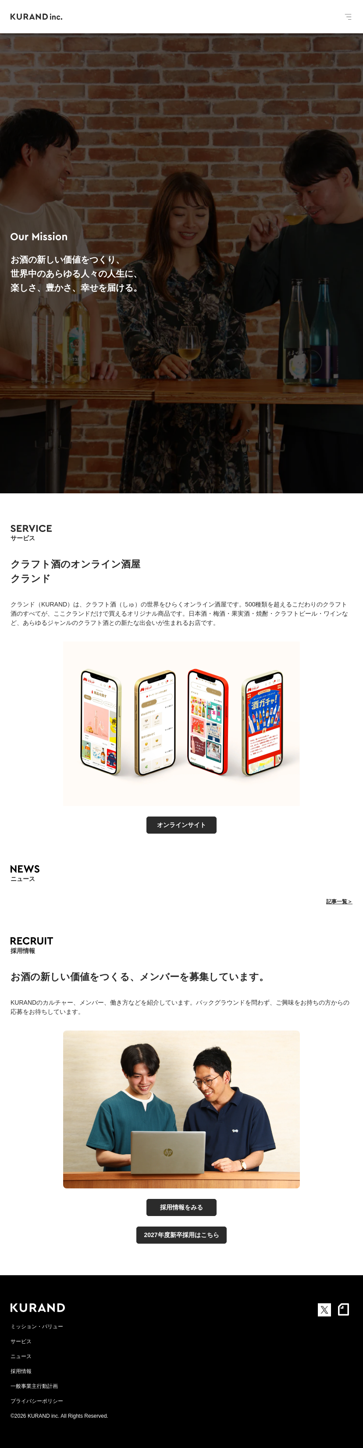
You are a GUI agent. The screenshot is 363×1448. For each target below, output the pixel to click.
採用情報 (21, 1371)
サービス (21, 1341)
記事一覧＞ (339, 902)
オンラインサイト (181, 824)
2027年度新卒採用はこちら (181, 1234)
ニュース (21, 1356)
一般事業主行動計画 (34, 1386)
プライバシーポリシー (37, 1401)
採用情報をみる (181, 1207)
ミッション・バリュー (37, 1326)
